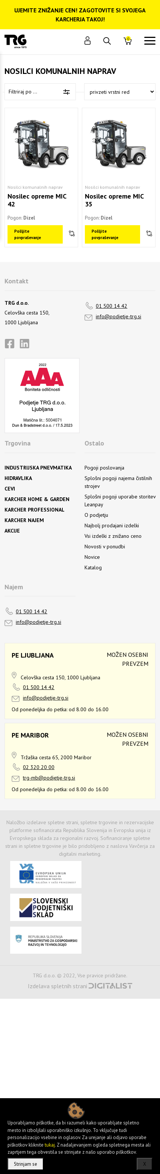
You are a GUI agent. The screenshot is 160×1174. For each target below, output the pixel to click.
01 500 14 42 (111, 306)
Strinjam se (25, 1164)
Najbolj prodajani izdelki (112, 525)
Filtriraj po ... (23, 91)
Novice (92, 557)
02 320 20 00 (38, 767)
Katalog (93, 567)
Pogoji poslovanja (104, 467)
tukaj (50, 1145)
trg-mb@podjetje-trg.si (49, 777)
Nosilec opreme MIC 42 (37, 200)
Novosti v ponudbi (105, 546)
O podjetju (96, 515)
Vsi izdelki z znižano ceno (113, 536)
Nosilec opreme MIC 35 (114, 200)
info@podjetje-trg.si (118, 316)
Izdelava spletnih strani (57, 986)
